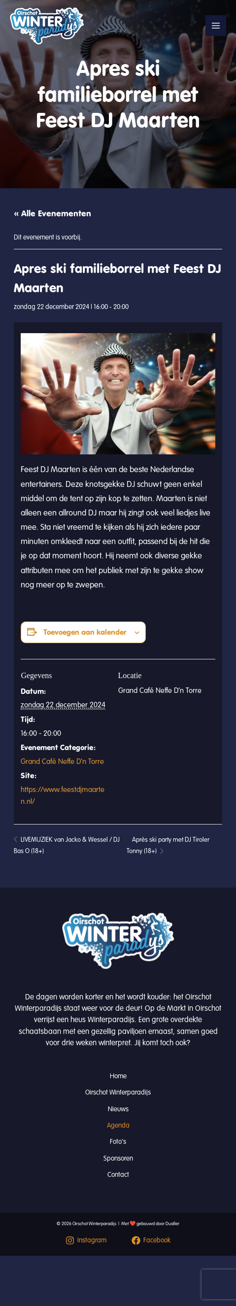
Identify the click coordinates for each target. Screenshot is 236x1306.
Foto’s (118, 1141)
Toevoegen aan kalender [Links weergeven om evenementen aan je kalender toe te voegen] (85, 632)
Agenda (118, 1125)
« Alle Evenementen (52, 213)
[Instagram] (86, 1240)
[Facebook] (151, 1240)
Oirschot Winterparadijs (118, 1092)
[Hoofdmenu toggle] (215, 25)
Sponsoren (118, 1158)
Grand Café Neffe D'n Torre (62, 761)
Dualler (172, 1224)
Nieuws (118, 1109)
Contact (118, 1174)
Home (118, 1076)
